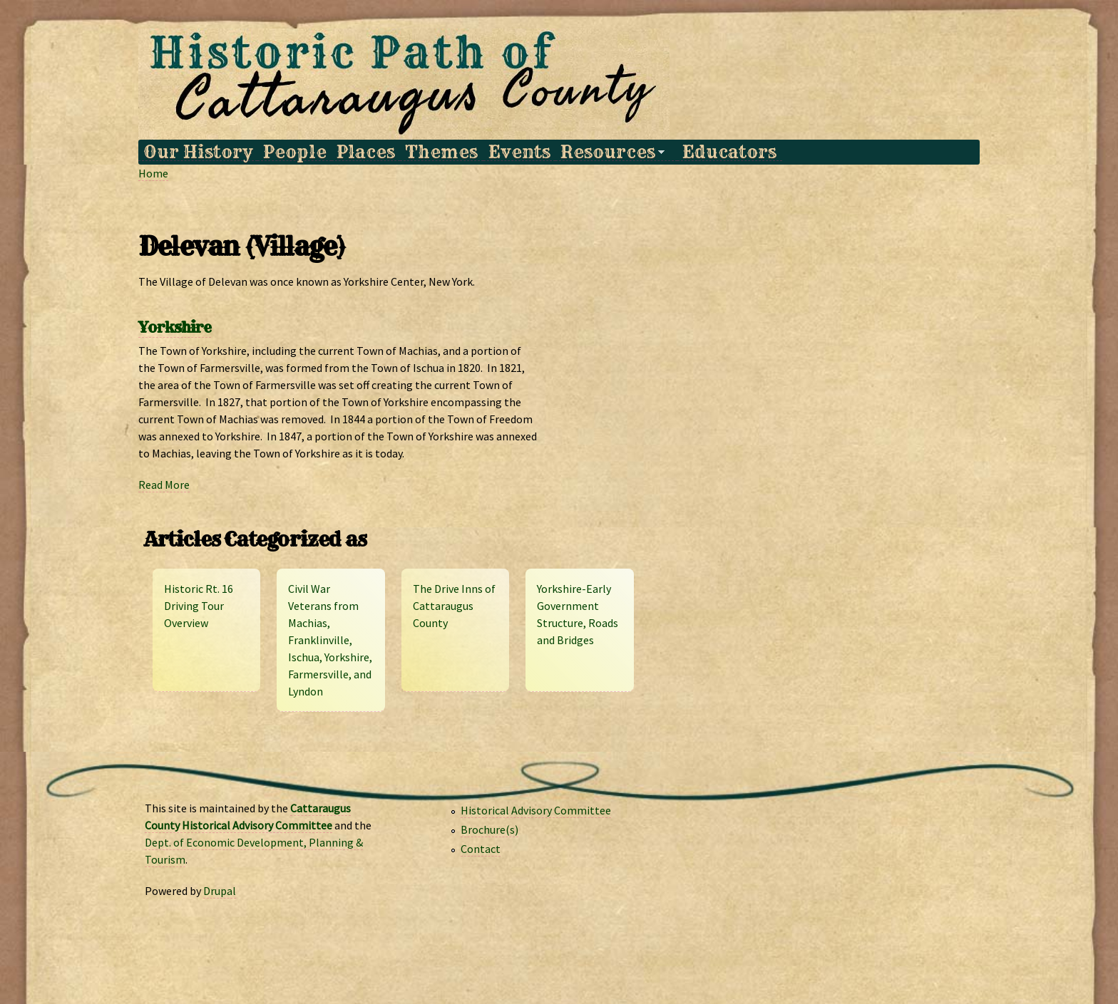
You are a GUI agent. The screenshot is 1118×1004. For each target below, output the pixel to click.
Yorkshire (174, 327)
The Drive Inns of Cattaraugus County (454, 605)
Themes (441, 152)
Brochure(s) (489, 829)
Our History (197, 152)
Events (519, 152)
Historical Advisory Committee (536, 810)
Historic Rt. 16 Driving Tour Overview (198, 605)
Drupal (219, 891)
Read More (164, 484)
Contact (481, 849)
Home (153, 173)
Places (366, 152)
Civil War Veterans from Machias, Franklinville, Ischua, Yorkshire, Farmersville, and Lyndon (330, 639)
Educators (729, 152)
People (295, 152)
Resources (610, 152)
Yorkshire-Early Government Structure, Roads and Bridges (577, 614)
